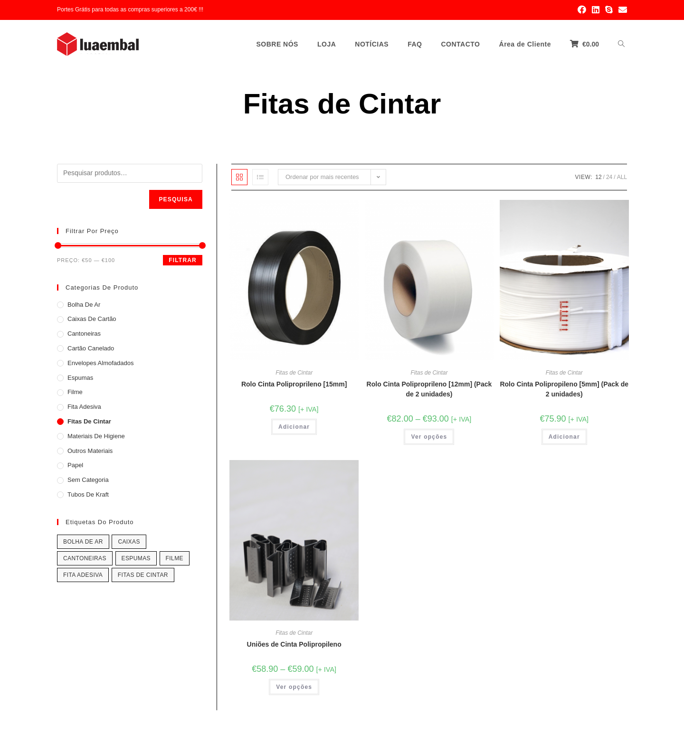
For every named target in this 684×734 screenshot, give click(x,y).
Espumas (80, 377)
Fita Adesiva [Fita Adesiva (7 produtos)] (83, 575)
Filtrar (183, 260)
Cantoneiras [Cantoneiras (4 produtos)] (84, 558)
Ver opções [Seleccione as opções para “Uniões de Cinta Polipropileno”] (294, 687)
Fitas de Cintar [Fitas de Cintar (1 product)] (143, 575)
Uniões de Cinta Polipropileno (294, 644)
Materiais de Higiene (96, 436)
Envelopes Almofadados (100, 363)
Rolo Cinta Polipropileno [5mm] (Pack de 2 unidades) (564, 389)
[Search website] (621, 44)
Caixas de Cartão (91, 318)
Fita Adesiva (84, 406)
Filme (75, 391)
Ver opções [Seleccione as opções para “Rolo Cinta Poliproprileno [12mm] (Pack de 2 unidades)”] (429, 436)
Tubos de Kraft (88, 494)
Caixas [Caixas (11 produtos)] (129, 541)
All (622, 177)
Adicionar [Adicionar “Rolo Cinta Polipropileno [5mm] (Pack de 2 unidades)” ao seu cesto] (564, 436)
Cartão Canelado (90, 348)
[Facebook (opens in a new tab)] (582, 10)
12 (598, 177)
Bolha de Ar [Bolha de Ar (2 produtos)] (83, 541)
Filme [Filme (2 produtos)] (174, 558)
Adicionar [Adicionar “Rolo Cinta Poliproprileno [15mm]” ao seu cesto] (294, 426)
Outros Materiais (90, 450)
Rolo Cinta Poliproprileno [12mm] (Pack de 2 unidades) (429, 389)
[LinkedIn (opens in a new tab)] (595, 10)
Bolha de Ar (83, 304)
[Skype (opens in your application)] (609, 10)
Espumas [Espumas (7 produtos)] (136, 558)
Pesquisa (176, 199)
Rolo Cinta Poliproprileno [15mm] (294, 384)
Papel (75, 465)
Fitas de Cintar (294, 372)
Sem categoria (88, 479)
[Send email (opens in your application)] (621, 10)
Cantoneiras (84, 333)
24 (609, 177)
